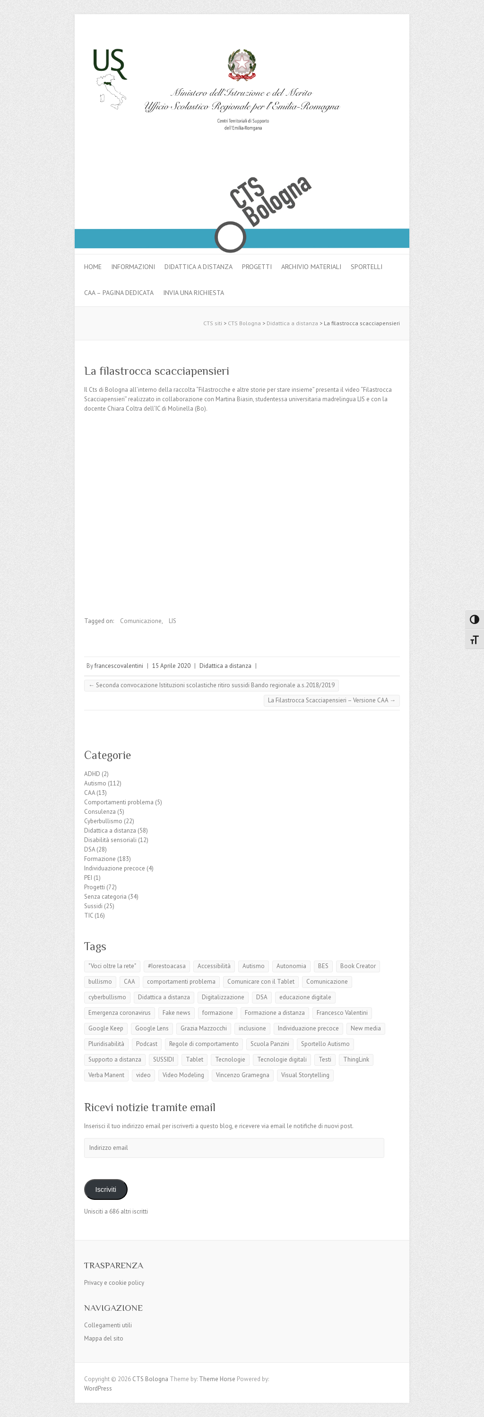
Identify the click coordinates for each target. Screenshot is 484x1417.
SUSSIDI (163, 1059)
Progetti (257, 266)
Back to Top (471, 1404)
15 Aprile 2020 (171, 666)
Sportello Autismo (325, 1044)
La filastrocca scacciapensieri (156, 370)
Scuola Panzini (270, 1044)
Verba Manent (106, 1075)
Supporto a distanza (114, 1059)
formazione (217, 1013)
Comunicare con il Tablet (260, 982)
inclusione (252, 1028)
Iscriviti (105, 1189)
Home (93, 266)
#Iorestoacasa (167, 966)
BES (323, 966)
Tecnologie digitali (282, 1059)
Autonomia (291, 966)
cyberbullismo (107, 997)
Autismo (95, 783)
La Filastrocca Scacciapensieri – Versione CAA (332, 700)
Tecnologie (230, 1059)
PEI (88, 878)
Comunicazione (141, 621)
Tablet (194, 1059)
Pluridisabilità (106, 1044)
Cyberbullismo (103, 821)
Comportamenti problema (119, 802)
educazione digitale (305, 997)
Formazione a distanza (275, 1013)
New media (366, 1028)
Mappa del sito (103, 1338)
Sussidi (93, 906)
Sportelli (366, 266)
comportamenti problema (181, 982)
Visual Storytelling (305, 1075)
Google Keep (105, 1028)
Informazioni (133, 266)
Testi (325, 1059)
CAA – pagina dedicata (119, 292)
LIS (172, 621)
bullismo (100, 982)
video (143, 1075)
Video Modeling (183, 1075)
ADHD (92, 774)
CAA (89, 793)
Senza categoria (105, 897)
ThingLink (356, 1059)
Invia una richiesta (193, 292)
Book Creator (358, 966)
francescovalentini (119, 666)
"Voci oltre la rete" (112, 966)
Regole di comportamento (204, 1044)
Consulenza (100, 812)
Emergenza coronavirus (119, 1013)
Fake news (176, 1013)
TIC (88, 915)
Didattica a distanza (198, 266)
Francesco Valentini (342, 1013)
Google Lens (152, 1028)
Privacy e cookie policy (114, 1283)
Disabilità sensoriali (110, 840)
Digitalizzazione (223, 997)
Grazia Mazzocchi (204, 1028)
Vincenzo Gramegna (242, 1075)
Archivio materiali (311, 266)
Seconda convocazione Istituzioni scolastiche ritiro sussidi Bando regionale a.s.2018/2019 (211, 685)
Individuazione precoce (114, 868)
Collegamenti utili (108, 1325)
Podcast (146, 1044)
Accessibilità (214, 966)
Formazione (100, 859)
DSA (89, 849)
